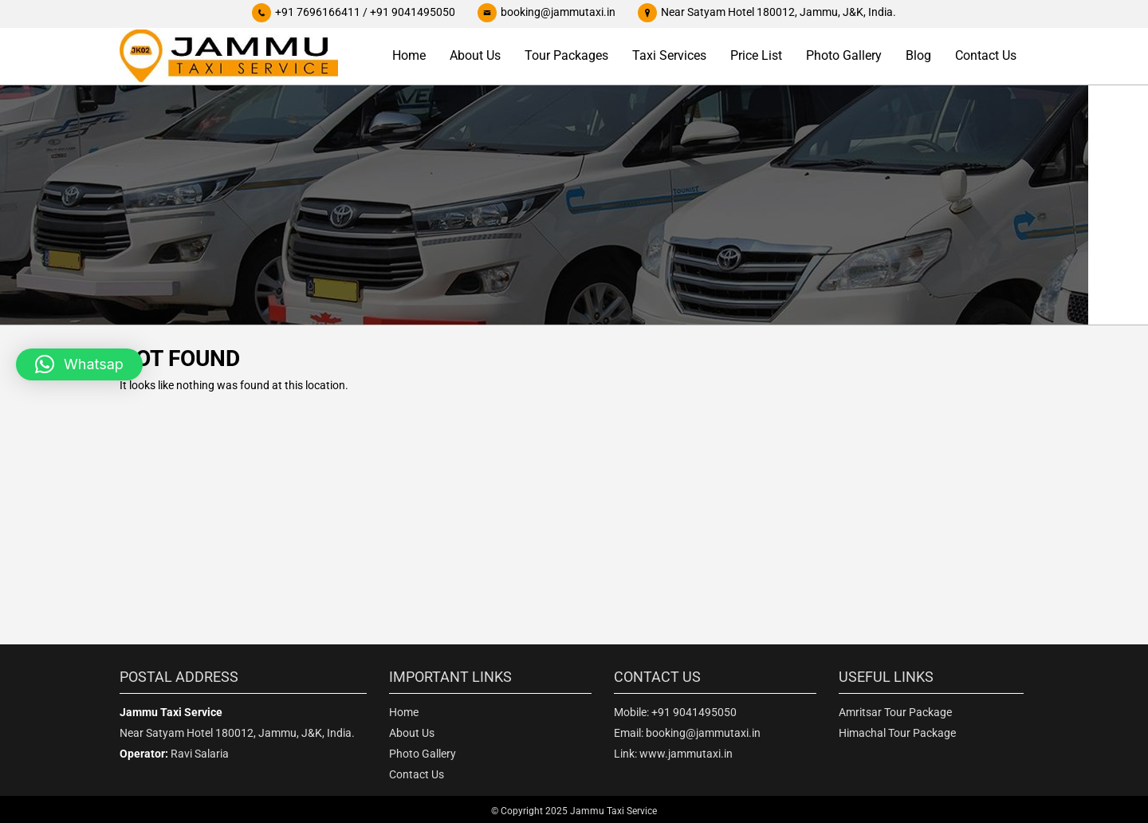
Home (409, 55)
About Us (475, 55)
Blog (918, 55)
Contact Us (985, 55)
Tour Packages (566, 55)
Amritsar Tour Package (895, 712)
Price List (756, 55)
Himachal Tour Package (897, 733)
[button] (79, 364)
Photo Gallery (844, 55)
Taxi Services (669, 55)
